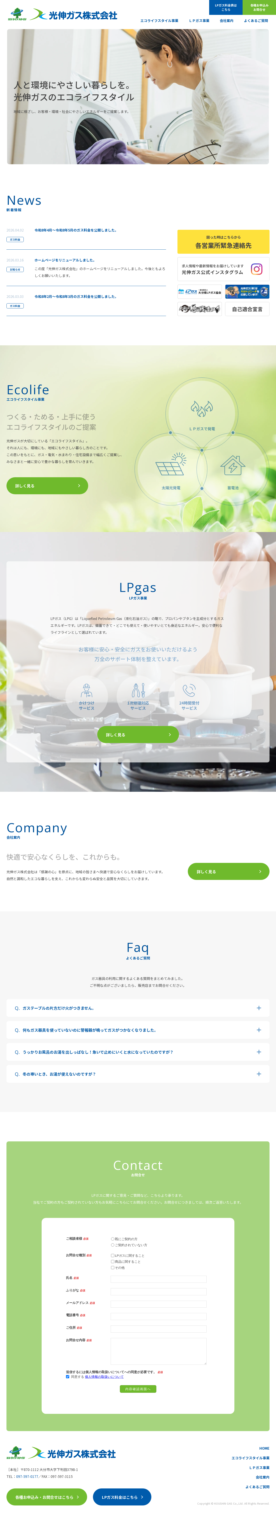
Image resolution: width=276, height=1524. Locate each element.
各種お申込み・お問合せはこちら (44, 1497)
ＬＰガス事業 (199, 20)
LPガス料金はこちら (120, 1497)
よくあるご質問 (256, 20)
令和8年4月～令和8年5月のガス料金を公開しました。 (76, 230)
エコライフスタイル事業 (159, 20)
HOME (264, 1448)
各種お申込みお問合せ (259, 7)
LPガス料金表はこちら (226, 7)
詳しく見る (24, 485)
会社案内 (227, 20)
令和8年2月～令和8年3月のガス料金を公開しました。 (76, 296)
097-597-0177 (27, 1476)
